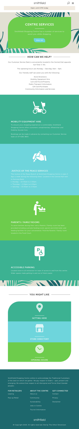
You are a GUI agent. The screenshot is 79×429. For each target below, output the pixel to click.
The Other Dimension (57, 425)
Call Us (39, 40)
